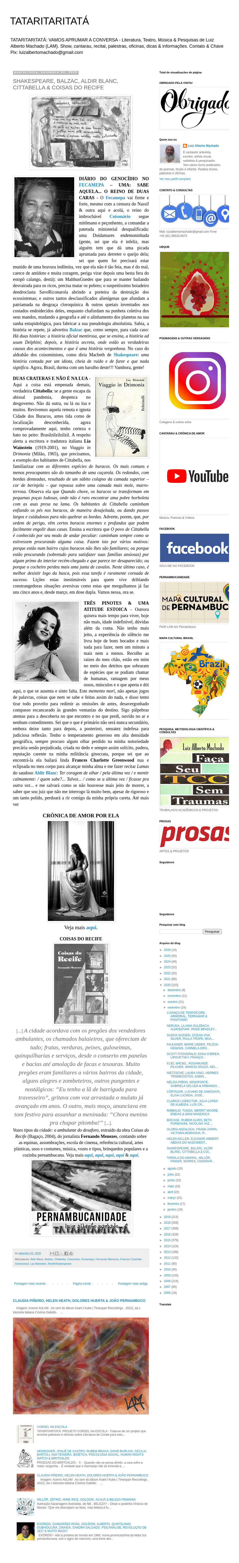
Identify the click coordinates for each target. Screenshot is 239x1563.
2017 (168, 1228)
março (172, 1198)
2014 (168, 1246)
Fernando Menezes (107, 1259)
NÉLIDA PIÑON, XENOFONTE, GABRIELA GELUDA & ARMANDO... (193, 1083)
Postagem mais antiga (133, 1283)
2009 (168, 1275)
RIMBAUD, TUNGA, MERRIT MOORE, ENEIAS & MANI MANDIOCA (193, 1112)
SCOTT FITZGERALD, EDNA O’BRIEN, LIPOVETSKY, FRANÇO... (193, 1055)
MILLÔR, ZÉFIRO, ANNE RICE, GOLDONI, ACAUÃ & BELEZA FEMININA (86, 1499)
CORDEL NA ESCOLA (52, 1427)
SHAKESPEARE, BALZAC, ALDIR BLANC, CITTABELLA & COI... (190, 1150)
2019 (168, 1217)
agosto (172, 1168)
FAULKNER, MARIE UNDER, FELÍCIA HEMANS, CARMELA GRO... (192, 1046)
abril (171, 1192)
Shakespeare (126, 354)
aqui (91, 927)
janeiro (172, 1209)
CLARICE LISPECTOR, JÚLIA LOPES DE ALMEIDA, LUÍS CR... (192, 1102)
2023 (168, 967)
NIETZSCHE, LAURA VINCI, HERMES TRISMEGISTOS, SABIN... (192, 1074)
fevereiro (174, 1204)
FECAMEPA (91, 184)
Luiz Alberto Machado (203, 146)
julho (171, 1174)
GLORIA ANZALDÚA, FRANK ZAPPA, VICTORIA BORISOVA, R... (192, 1131)
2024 (168, 961)
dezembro (175, 990)
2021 (168, 979)
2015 (168, 1240)
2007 (168, 1287)
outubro (173, 1002)
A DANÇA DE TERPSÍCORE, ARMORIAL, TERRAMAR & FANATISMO (187, 1016)
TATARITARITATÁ (49, 20)
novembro (175, 996)
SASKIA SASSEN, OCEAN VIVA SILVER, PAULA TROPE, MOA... (190, 1037)
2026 (168, 950)
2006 (168, 1293)
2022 (168, 973)
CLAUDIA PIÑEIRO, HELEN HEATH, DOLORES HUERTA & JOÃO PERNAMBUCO (79, 1301)
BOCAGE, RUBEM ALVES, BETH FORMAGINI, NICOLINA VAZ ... (190, 1121)
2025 (168, 956)
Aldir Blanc (45, 772)
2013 (168, 1252)
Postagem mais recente (30, 1283)
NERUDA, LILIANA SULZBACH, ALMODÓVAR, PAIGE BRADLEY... (192, 1027)
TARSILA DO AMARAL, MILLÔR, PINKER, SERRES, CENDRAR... (191, 1159)
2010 (168, 1269)
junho (172, 1180)
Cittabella (59, 1259)
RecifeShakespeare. (60, 1263)
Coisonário (120, 216)
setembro (174, 1007)
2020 (168, 985)
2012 (168, 1257)
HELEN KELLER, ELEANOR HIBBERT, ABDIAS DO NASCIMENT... (193, 1140)
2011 (168, 1263)
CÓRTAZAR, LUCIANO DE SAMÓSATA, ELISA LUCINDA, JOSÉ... (194, 1093)
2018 (168, 1222)
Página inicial (82, 1283)
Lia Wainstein (38, 1263)
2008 (168, 1281)
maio (171, 1186)
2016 (168, 1234)
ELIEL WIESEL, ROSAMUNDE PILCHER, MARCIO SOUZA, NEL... (192, 1065)
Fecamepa (115, 197)
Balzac (75, 329)
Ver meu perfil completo (175, 179)
